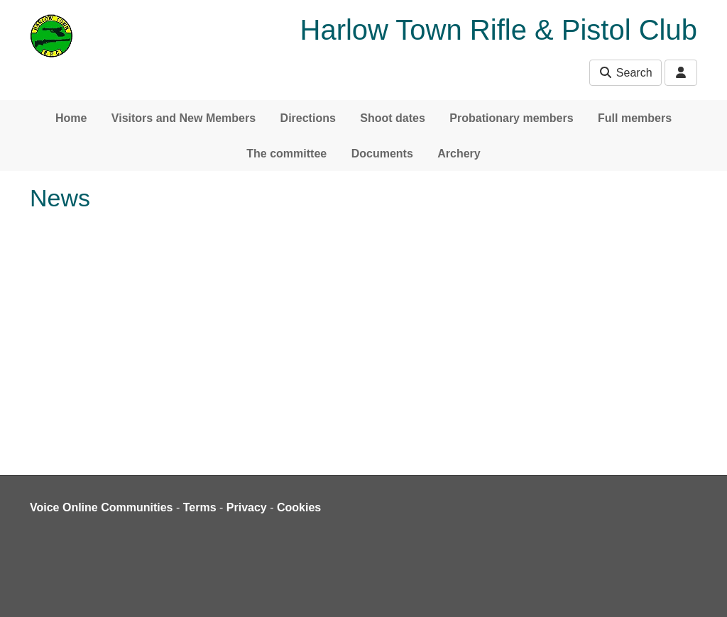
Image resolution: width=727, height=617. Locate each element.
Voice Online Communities (101, 507)
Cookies (299, 507)
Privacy (246, 507)
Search (625, 73)
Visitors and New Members (183, 118)
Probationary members (511, 118)
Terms (200, 507)
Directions (308, 118)
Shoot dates (392, 118)
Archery (458, 154)
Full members (635, 118)
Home (71, 118)
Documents (382, 154)
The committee (286, 154)
